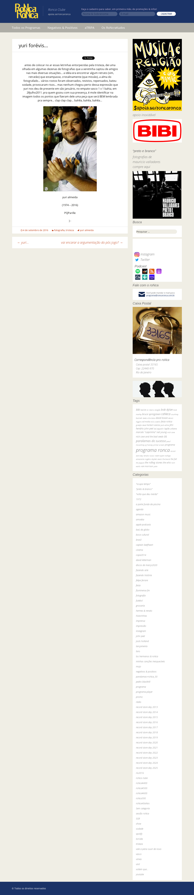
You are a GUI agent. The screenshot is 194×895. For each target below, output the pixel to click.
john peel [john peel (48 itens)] (148, 428)
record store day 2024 (147, 762)
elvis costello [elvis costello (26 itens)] (155, 421)
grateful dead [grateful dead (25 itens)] (141, 425)
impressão (141, 625)
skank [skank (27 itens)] (159, 459)
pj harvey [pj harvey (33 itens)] (149, 444)
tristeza (70, 230)
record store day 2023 (147, 757)
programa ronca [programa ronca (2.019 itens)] (153, 450)
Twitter (142, 259)
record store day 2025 (147, 767)
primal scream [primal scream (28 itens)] (158, 445)
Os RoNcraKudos (113, 28)
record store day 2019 (147, 737)
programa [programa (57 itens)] (170, 444)
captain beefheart (144, 544)
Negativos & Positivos (63, 28)
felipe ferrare (142, 580)
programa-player (144, 691)
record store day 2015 (147, 717)
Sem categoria (143, 808)
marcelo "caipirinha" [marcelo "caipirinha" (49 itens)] (146, 432)
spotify (139, 833)
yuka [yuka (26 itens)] (155, 466)
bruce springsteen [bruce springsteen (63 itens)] (151, 414)
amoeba (140, 519)
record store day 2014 (147, 712)
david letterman (143, 560)
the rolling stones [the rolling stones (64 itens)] (153, 462)
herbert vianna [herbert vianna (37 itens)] (153, 425)
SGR (138, 818)
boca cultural (142, 534)
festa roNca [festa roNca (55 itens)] (166, 421)
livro (138, 651)
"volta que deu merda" (147, 494)
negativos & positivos (146, 671)
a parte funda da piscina (148, 504)
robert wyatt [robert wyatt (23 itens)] (159, 456)
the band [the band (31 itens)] (166, 459)
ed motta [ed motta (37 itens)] (146, 421)
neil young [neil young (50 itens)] (162, 432)
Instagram (144, 254)
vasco (139, 854)
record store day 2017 (147, 727)
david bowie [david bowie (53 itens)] (162, 417)
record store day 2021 (147, 747)
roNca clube (142, 778)
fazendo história (144, 575)
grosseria (140, 605)
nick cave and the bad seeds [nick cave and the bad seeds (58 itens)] (149, 436)
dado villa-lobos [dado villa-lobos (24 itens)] (149, 418)
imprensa (140, 620)
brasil (138, 539)
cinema (139, 549)
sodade (139, 828)
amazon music (143, 514)
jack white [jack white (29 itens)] (165, 425)
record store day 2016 (147, 722)
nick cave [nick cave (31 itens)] (171, 432)
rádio (138, 702)
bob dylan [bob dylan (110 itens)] (167, 409)
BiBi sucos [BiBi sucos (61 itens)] (141, 409)
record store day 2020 (147, 742)
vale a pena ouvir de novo (148, 849)
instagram (141, 631)
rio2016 (140, 772)
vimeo (139, 859)
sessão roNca (142, 813)
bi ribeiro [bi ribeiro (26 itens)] (150, 410)
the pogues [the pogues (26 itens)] (140, 462)
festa (138, 585)
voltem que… (142, 869)
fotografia (59, 230)
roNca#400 (141, 783)
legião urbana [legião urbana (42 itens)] (170, 428)
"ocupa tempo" (143, 484)
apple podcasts (143, 524)
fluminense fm (143, 590)
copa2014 (141, 554)
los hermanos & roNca (147, 656)
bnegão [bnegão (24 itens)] (157, 410)
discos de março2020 (146, 565)
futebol (139, 600)
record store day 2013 (147, 707)
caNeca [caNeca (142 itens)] (165, 414)
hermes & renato (144, 610)
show (138, 823)
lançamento (142, 646)
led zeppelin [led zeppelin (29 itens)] (159, 428)
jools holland (142, 641)
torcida (139, 838)
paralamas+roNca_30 (146, 676)
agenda (139, 509)
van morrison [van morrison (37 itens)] (147, 466)
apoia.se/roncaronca (59, 14)
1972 (138, 499)
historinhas (141, 615)
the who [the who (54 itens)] (167, 462)
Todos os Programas (26, 28)
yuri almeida (87, 230)
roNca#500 (141, 788)
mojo (138, 666)
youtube (140, 874)
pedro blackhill (143, 681)
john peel (140, 636)
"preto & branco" (144, 489)
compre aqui (141, 167)
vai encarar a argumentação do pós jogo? (92, 242)
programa (141, 686)
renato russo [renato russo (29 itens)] (148, 455)
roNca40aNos (143, 803)
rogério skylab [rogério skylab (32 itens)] (151, 459)
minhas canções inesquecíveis (150, 661)
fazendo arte (142, 570)
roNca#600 (141, 793)
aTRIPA (89, 28)
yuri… (23, 242)
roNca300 (141, 798)
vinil (138, 864)
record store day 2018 (147, 732)
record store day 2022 (147, 752)
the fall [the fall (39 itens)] (174, 459)
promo (139, 696)
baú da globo (142, 529)
